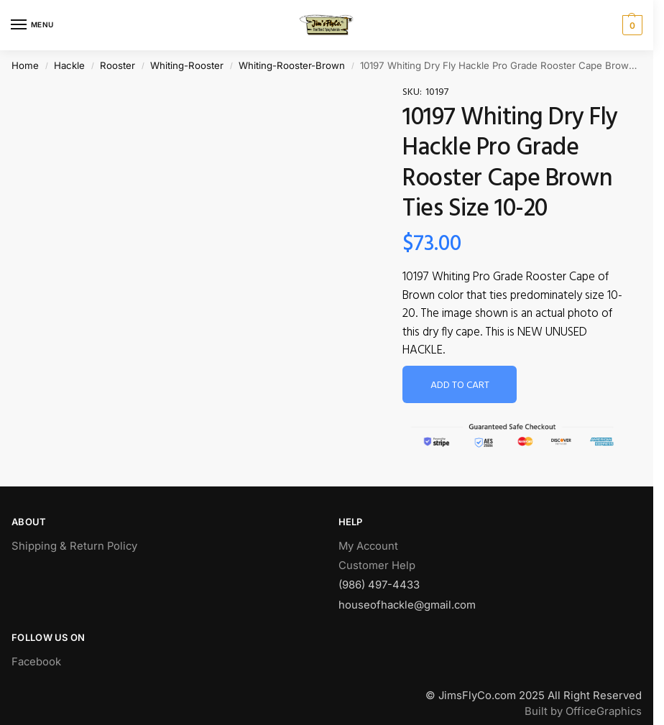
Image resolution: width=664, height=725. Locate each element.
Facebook (36, 661)
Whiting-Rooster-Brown (292, 65)
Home (25, 65)
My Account (368, 546)
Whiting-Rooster (186, 65)
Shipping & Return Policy (74, 546)
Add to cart (459, 385)
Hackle (69, 65)
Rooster (117, 65)
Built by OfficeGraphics (583, 711)
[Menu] (32, 25)
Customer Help (376, 565)
